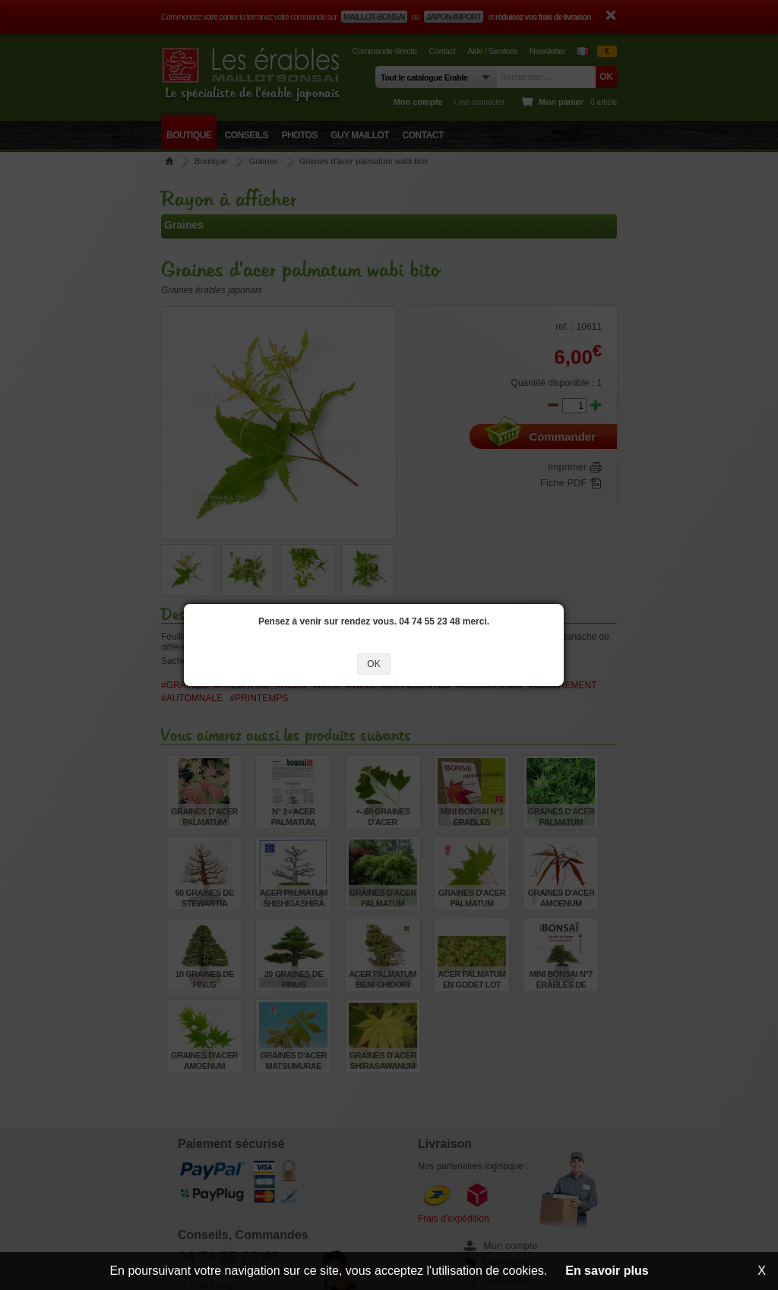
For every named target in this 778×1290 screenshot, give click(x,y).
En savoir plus (606, 1270)
